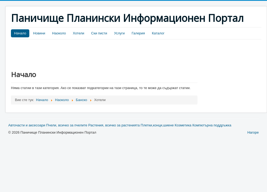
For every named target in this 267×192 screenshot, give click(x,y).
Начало (20, 33)
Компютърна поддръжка (211, 125)
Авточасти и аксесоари (26, 125)
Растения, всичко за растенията (114, 125)
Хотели (78, 33)
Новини (39, 33)
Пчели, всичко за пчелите (66, 125)
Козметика (183, 125)
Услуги (119, 33)
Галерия (138, 33)
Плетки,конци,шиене (157, 125)
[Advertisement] (108, 54)
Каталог (158, 33)
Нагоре (253, 132)
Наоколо (59, 33)
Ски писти (99, 33)
